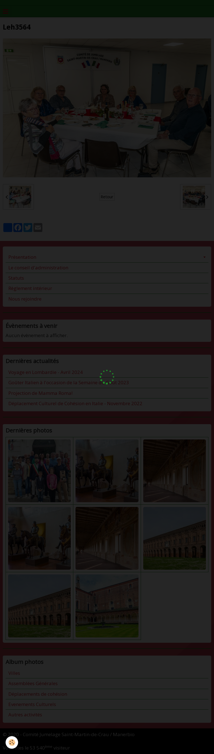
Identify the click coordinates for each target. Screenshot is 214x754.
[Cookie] (12, 742)
